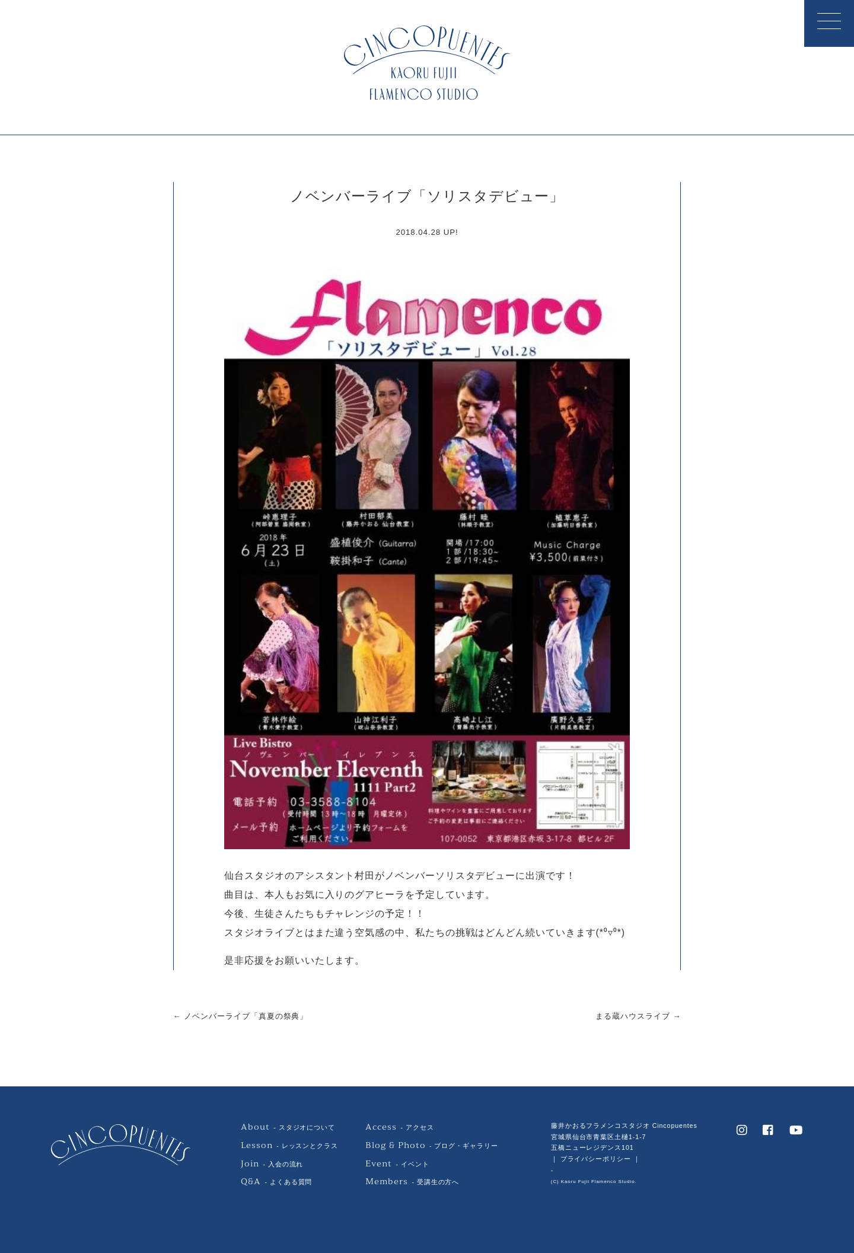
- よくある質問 (276, 1181)
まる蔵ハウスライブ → (638, 1016)
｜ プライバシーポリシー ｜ (595, 1158)
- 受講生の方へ (412, 1181)
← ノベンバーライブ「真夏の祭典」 (240, 1016)
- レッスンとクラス (289, 1145)
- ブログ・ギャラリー (431, 1145)
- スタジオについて (288, 1127)
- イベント (397, 1164)
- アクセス (399, 1127)
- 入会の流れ (272, 1164)
